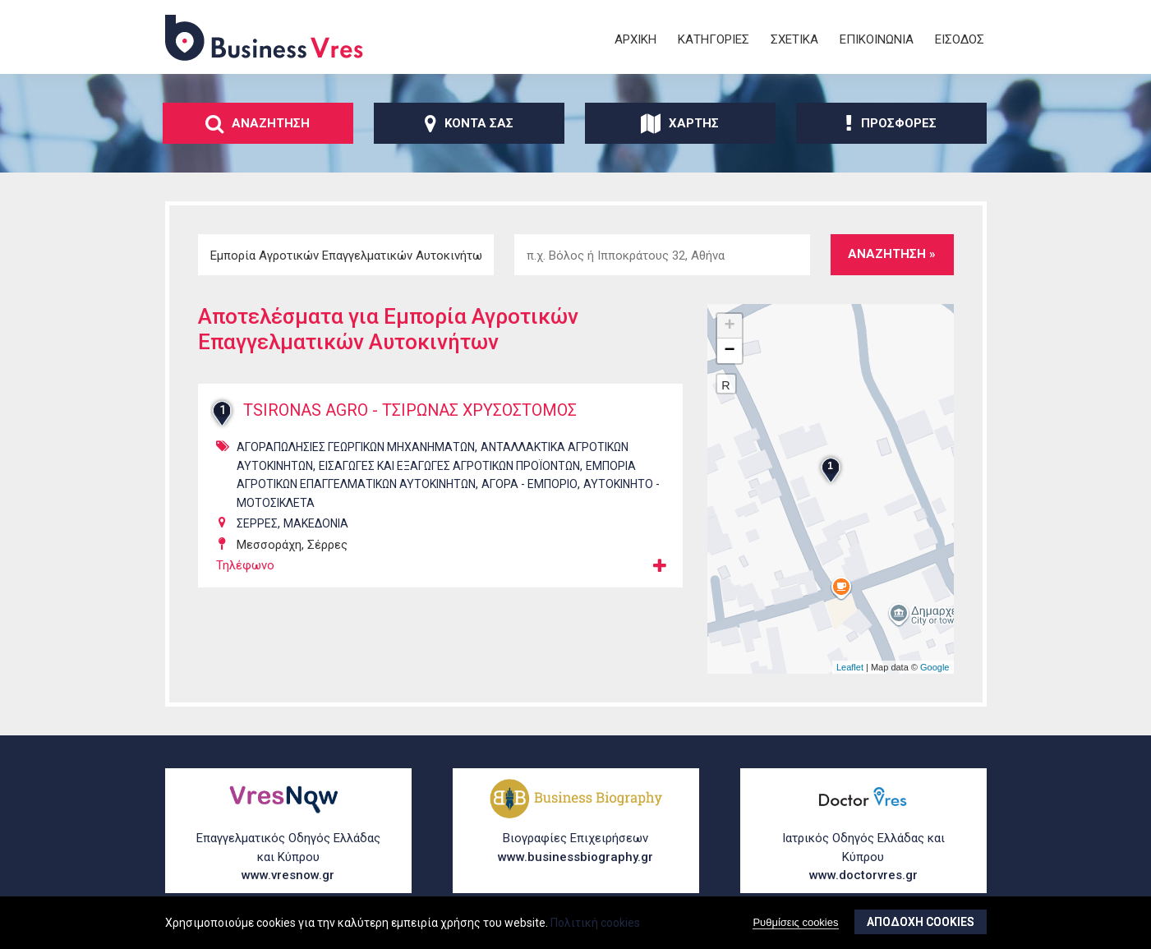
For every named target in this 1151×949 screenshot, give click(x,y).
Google (934, 667)
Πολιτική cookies (595, 922)
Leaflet (849, 667)
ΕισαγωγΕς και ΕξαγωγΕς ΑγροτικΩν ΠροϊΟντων (449, 465)
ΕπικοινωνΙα (877, 39)
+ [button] (729, 326)
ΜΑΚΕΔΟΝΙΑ (315, 523)
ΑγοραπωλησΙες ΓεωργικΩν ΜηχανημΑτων (356, 447)
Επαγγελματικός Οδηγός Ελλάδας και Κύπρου (288, 858)
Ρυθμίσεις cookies (795, 922)
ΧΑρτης (680, 123)
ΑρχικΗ (635, 39)
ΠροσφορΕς (891, 123)
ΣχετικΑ (794, 39)
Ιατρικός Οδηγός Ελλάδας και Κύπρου (863, 858)
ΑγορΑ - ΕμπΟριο (529, 484)
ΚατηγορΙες (713, 39)
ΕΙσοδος (959, 39)
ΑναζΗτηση (257, 123)
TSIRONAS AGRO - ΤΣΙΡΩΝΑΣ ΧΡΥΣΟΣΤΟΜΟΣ (413, 411)
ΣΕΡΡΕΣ (257, 523)
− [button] (729, 351)
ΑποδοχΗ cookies (920, 921)
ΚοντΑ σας (469, 123)
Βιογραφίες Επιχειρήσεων (575, 848)
